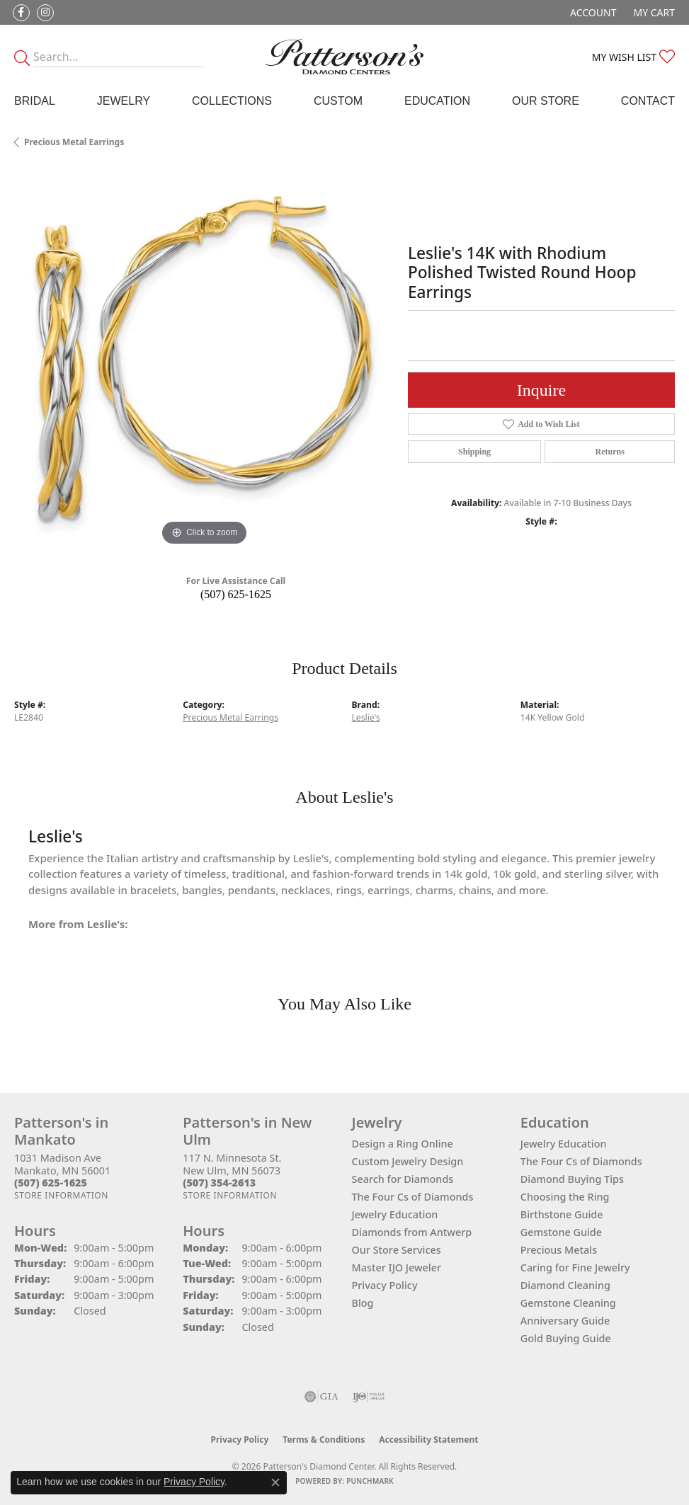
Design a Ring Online (402, 1143)
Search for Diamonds (403, 1179)
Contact (648, 101)
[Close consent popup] (275, 1482)
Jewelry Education (395, 1214)
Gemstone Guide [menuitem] (561, 1232)
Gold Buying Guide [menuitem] (565, 1338)
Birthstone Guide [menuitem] (561, 1214)
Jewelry (123, 101)
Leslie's (366, 717)
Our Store (545, 101)
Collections (232, 101)
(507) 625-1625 (235, 594)
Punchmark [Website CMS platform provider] (370, 1481)
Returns (609, 452)
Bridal (34, 101)
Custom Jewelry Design (408, 1161)
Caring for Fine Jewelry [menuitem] (575, 1267)
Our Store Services (396, 1250)
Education (437, 101)
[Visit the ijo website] (369, 1396)
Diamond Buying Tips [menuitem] (572, 1179)
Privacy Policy (385, 1285)
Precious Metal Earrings (74, 142)
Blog (363, 1303)
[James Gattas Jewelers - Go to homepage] (344, 56)
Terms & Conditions (324, 1440)
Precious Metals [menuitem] (558, 1250)
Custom (338, 101)
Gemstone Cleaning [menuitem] (568, 1303)
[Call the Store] (50, 1182)
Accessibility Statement (428, 1440)
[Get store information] (61, 1195)
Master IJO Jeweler (397, 1267)
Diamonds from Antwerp (412, 1232)
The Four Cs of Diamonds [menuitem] (581, 1161)
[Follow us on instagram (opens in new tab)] (45, 12)
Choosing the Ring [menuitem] (565, 1196)
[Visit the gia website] (321, 1396)
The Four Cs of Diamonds (413, 1196)
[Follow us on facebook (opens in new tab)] (21, 12)
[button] (591, 12)
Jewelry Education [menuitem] (563, 1143)
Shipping (474, 452)
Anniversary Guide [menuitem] (565, 1320)
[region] (204, 359)
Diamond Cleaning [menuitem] (565, 1285)
